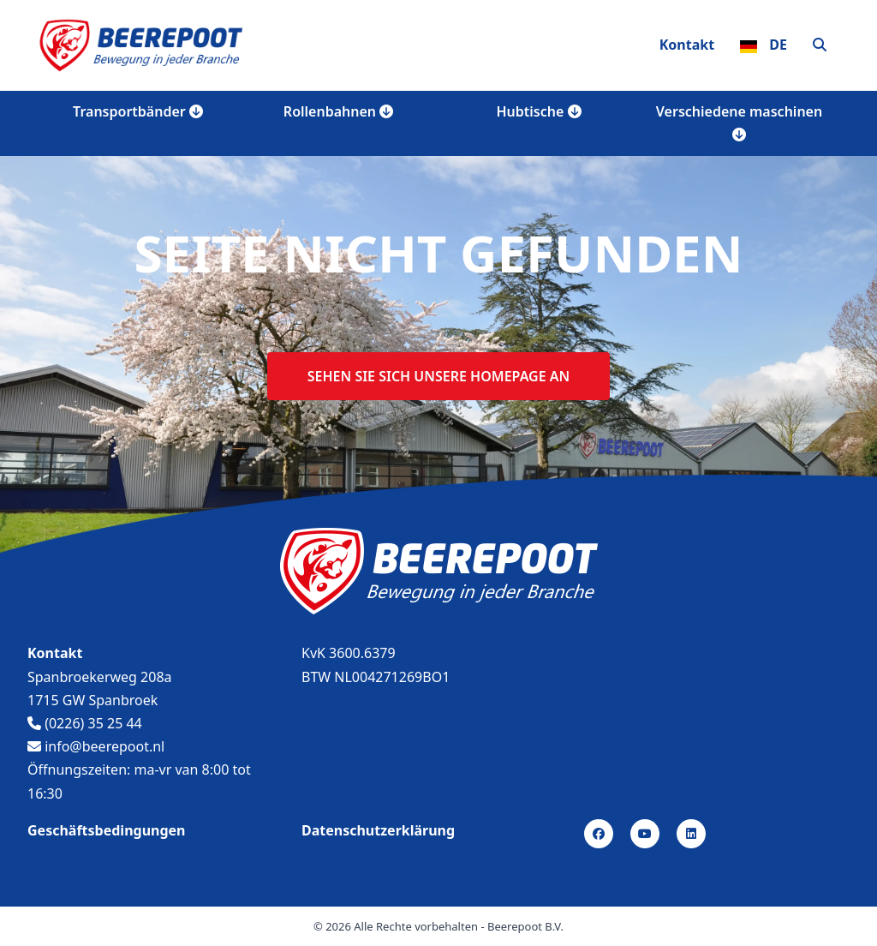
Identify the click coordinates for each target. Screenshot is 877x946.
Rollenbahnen (338, 111)
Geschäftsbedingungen (106, 830)
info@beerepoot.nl (95, 746)
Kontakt (686, 44)
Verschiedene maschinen (739, 121)
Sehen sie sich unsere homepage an (438, 376)
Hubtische (539, 111)
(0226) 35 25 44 (84, 723)
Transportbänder (138, 111)
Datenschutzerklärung (378, 830)
